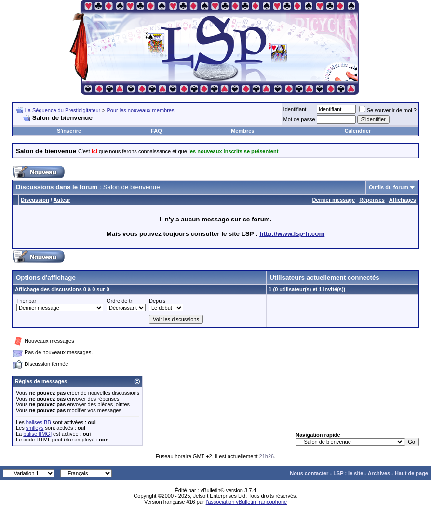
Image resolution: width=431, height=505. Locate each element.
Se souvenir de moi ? (388, 110)
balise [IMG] (37, 434)
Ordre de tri (120, 301)
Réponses (372, 200)
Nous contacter (309, 473)
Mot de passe (299, 119)
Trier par (26, 301)
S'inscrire (69, 131)
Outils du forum (388, 187)
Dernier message (333, 200)
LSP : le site (348, 473)
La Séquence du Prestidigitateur (63, 110)
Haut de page (411, 473)
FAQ (156, 131)
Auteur (62, 200)
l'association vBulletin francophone (246, 502)
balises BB (38, 422)
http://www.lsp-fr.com (291, 233)
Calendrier (358, 131)
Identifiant (295, 109)
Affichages (402, 200)
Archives (379, 473)
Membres (242, 131)
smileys (35, 428)
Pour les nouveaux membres (140, 110)
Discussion (35, 200)
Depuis (157, 301)
